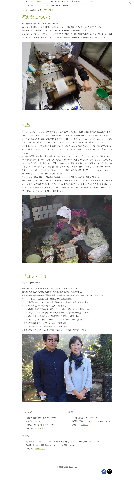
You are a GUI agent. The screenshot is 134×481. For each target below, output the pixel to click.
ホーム (24, 10)
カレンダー (44, 5)
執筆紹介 (84, 425)
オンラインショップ (30, 5)
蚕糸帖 (65, 5)
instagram (55, 5)
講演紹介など (40, 449)
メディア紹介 (48, 10)
